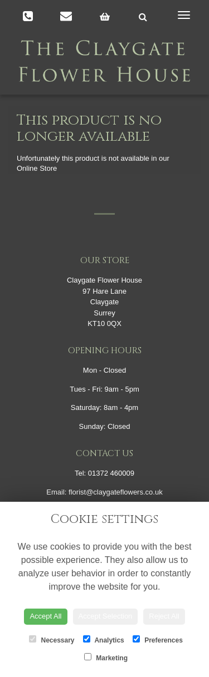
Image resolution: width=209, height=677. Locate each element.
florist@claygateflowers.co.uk (116, 492)
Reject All (164, 616)
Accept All (45, 616)
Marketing (106, 657)
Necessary (51, 639)
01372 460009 (111, 473)
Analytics (103, 639)
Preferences (158, 639)
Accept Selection (106, 616)
